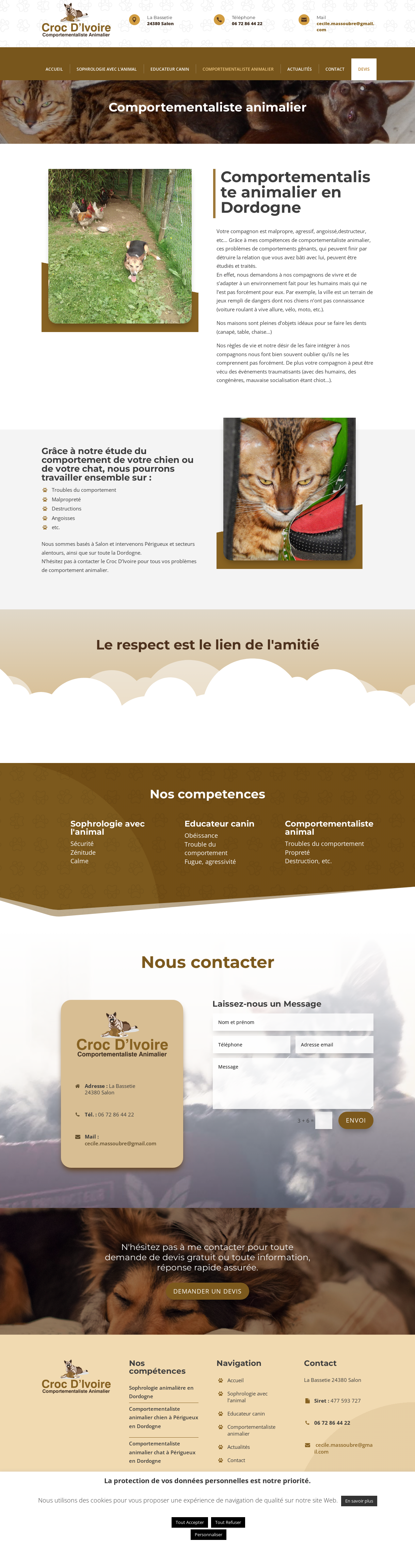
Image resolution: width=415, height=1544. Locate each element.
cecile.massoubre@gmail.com (120, 1143)
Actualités (299, 69)
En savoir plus (359, 1501)
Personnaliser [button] (208, 1534)
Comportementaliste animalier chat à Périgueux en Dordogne (162, 1452)
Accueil (54, 69)
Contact (335, 69)
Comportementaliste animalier (238, 69)
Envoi (356, 1120)
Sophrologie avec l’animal (107, 69)
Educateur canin (169, 69)
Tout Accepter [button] (190, 1522)
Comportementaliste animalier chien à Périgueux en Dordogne (163, 1417)
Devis (364, 69)
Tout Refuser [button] (228, 1522)
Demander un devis (207, 1291)
